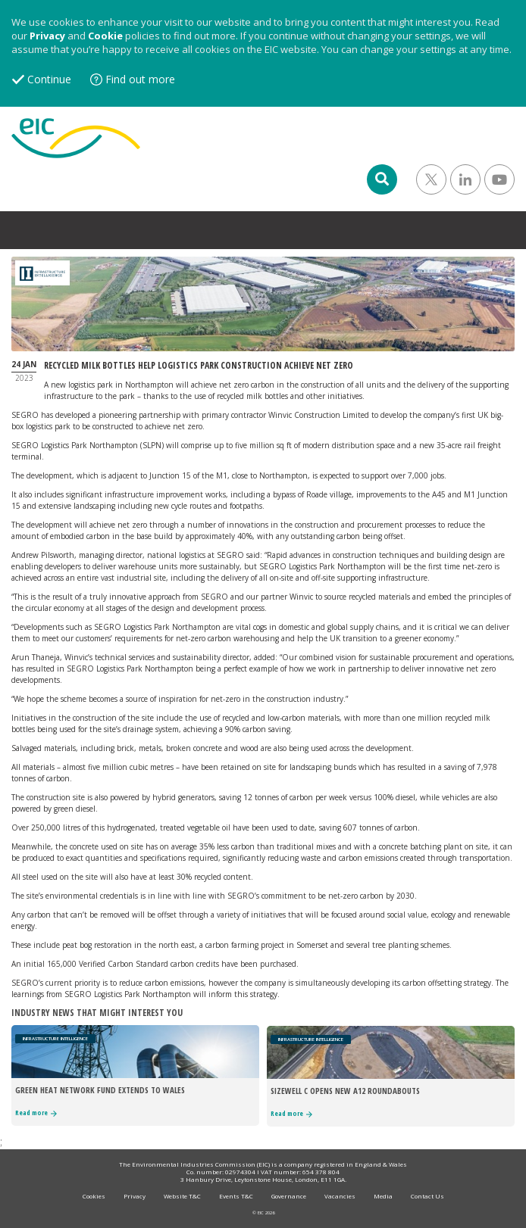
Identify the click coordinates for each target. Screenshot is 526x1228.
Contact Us (427, 1196)
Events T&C (236, 1196)
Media (383, 1196)
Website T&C (182, 1196)
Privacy (47, 35)
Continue (49, 79)
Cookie (105, 35)
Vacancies (339, 1196)
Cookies (94, 1196)
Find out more (140, 79)
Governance (288, 1196)
